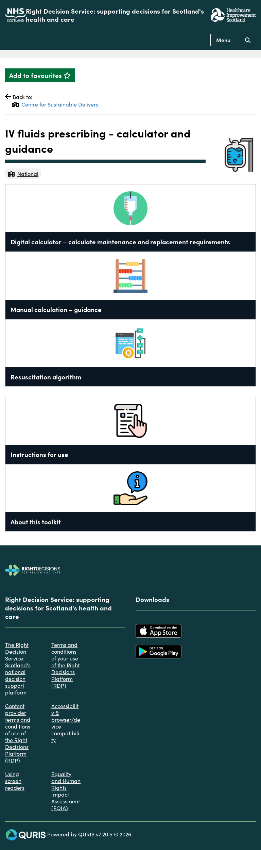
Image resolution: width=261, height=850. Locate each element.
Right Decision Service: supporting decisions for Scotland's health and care (115, 15)
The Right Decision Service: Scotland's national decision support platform (18, 668)
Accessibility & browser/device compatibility (65, 722)
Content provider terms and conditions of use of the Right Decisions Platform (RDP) (17, 733)
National (23, 173)
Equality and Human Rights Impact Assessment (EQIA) (66, 790)
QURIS (86, 834)
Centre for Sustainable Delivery (55, 104)
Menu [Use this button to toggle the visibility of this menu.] (223, 40)
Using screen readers (14, 780)
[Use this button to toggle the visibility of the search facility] (248, 40)
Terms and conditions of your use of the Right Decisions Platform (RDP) (65, 665)
